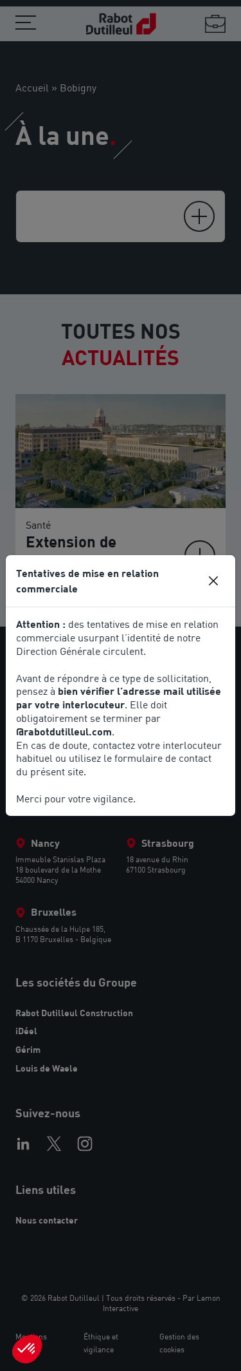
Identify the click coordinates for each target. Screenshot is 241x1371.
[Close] (213, 580)
